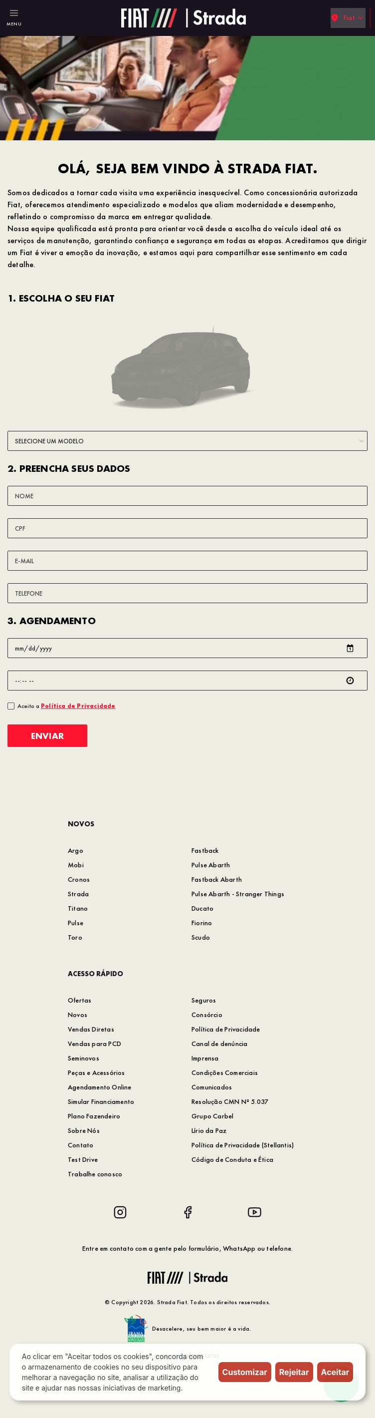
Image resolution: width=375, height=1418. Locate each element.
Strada (78, 893)
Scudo (200, 937)
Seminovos (83, 1058)
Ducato (202, 908)
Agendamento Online (100, 1086)
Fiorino (201, 922)
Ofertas (79, 1000)
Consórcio (206, 1014)
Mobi (76, 864)
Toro (75, 937)
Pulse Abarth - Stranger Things (237, 893)
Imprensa (205, 1058)
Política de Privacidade (225, 1029)
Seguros (203, 1000)
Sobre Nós (84, 1130)
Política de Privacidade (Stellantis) (242, 1144)
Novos (77, 1014)
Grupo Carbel (212, 1115)
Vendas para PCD (94, 1043)
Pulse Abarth (210, 864)
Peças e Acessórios (96, 1072)
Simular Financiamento (101, 1101)
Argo (75, 850)
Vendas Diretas (91, 1029)
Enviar (47, 735)
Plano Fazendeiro (94, 1115)
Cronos (79, 879)
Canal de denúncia (219, 1043)
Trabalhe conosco (95, 1173)
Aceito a (66, 706)
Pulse (75, 922)
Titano (78, 908)
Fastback (205, 850)
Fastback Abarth (216, 879)
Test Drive (83, 1159)
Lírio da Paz (208, 1130)
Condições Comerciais (224, 1072)
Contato (80, 1144)
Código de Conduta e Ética (232, 1159)
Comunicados (211, 1086)
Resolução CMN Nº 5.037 (229, 1101)
